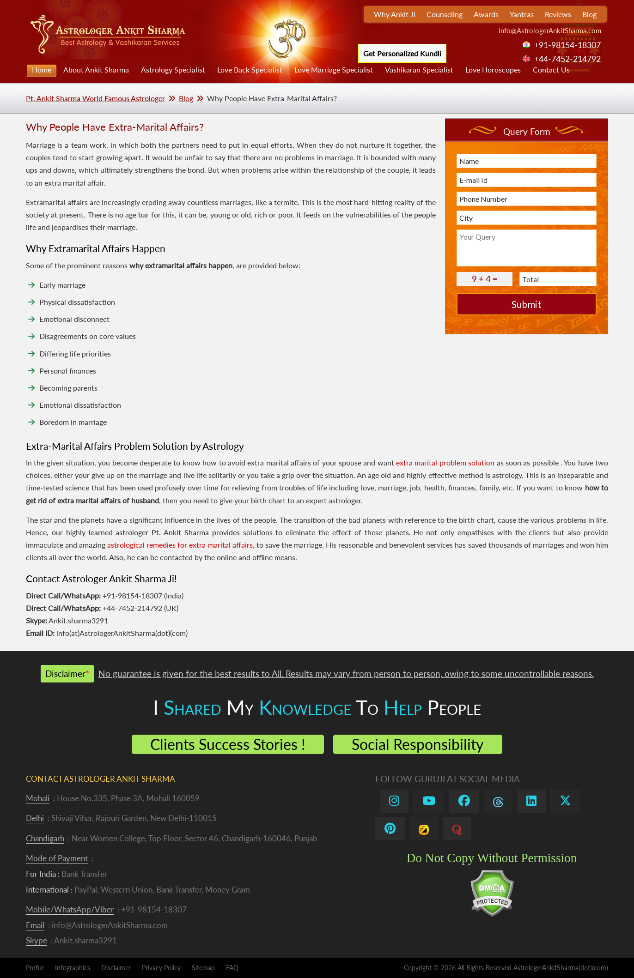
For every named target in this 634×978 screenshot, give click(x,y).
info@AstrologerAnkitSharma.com (550, 30)
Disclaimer (116, 968)
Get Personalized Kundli (402, 53)
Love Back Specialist (249, 69)
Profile (35, 968)
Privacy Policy (161, 968)
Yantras (522, 14)
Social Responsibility (418, 744)
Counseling (445, 14)
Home (41, 69)
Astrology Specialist (173, 69)
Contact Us (551, 69)
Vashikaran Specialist (419, 69)
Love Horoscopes (493, 69)
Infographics (72, 968)
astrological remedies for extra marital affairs (179, 544)
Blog (589, 14)
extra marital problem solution (445, 462)
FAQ (232, 968)
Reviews (558, 14)
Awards (486, 14)
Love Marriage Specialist (333, 69)
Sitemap (203, 968)
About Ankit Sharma (96, 69)
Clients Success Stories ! (227, 744)
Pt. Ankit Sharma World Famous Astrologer (95, 98)
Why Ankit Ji (394, 14)
